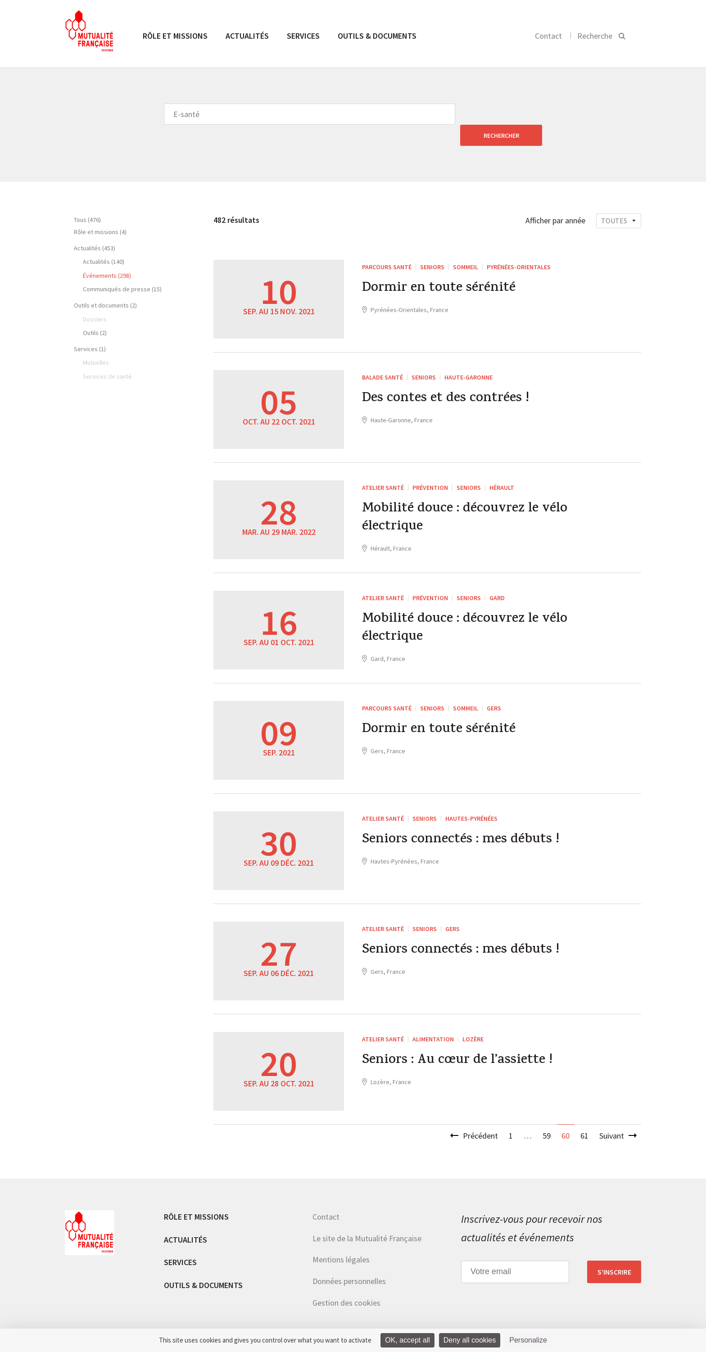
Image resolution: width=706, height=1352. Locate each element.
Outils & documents (377, 36)
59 (547, 1114)
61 (584, 1114)
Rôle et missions (175, 36)
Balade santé (382, 356)
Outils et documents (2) (105, 284)
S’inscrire (614, 1250)
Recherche (594, 36)
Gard (497, 577)
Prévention (430, 466)
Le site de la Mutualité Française (366, 1217)
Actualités (247, 36)
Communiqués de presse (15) (122, 268)
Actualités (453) (94, 227)
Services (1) (90, 328)
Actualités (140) (103, 240)
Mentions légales (341, 1238)
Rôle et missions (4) (100, 211)
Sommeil (465, 246)
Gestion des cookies (346, 1281)
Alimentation (433, 1018)
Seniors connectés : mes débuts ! (460, 819)
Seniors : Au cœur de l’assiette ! (457, 1040)
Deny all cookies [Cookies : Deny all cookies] (470, 1340)
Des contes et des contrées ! (445, 378)
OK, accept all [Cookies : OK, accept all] (407, 1340)
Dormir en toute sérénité (439, 268)
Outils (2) (95, 311)
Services (303, 36)
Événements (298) (107, 254)
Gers (494, 687)
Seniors (432, 246)
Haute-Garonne (468, 356)
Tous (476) (87, 198)
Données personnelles (349, 1260)
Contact (548, 36)
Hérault (501, 466)
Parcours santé (387, 246)
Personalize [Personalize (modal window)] (528, 1340)
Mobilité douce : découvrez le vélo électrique (464, 497)
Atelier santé (383, 466)
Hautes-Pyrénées (471, 797)
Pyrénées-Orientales (519, 246)
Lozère (473, 1018)
